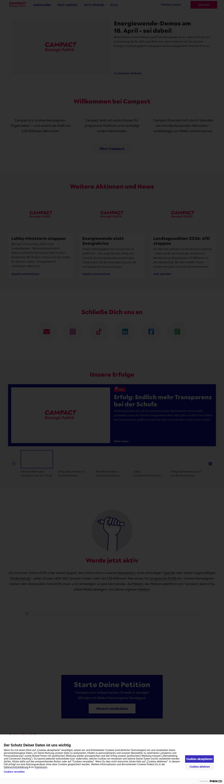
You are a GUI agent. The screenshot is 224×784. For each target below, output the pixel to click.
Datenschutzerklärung (16, 767)
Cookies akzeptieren (199, 759)
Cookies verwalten (14, 772)
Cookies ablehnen (200, 766)
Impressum (41, 767)
